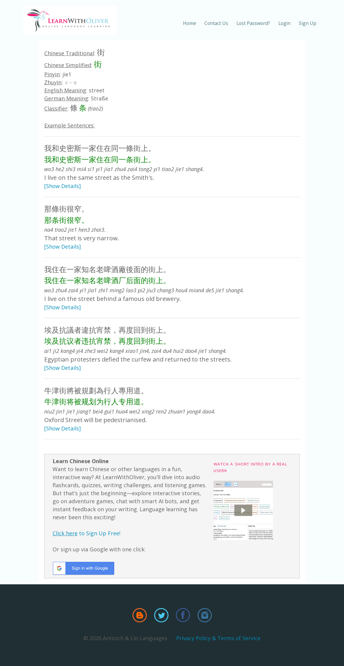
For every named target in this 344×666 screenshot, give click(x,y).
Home (189, 23)
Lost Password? (253, 23)
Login (284, 23)
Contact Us (216, 23)
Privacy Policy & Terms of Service (218, 638)
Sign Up (307, 23)
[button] (243, 510)
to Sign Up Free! (86, 533)
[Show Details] (62, 186)
